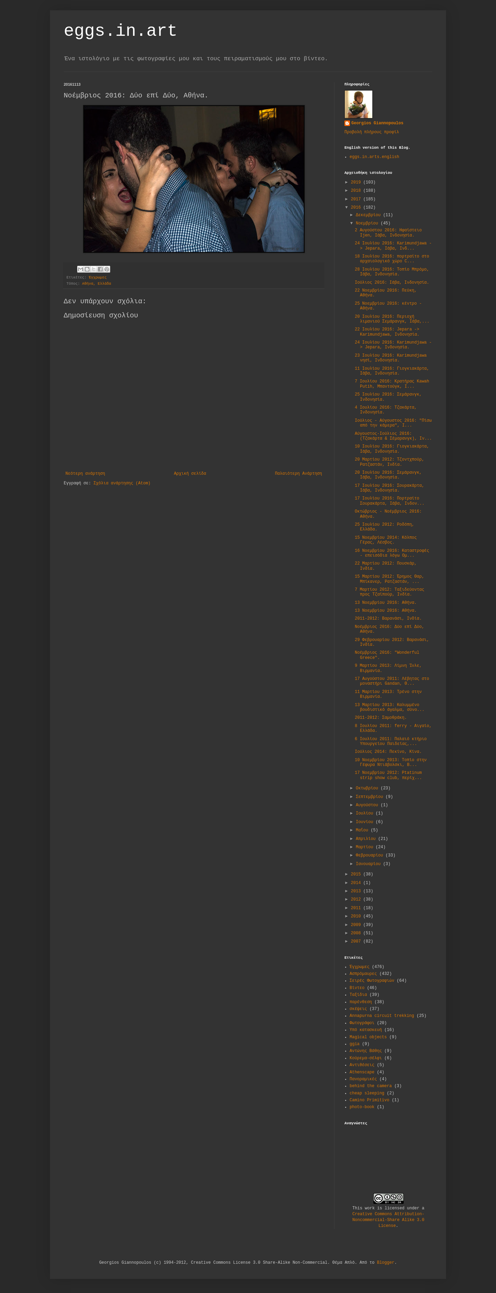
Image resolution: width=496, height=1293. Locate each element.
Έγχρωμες (98, 277)
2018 (357, 190)
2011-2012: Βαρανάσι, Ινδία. (388, 618)
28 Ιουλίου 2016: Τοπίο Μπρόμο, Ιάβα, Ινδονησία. (392, 272)
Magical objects (368, 1037)
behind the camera (371, 1086)
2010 (357, 916)
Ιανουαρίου (369, 864)
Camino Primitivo (369, 1100)
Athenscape (362, 1072)
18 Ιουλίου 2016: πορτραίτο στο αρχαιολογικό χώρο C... (392, 259)
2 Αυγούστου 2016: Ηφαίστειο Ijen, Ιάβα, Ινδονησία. (388, 233)
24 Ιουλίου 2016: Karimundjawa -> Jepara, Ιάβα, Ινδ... (393, 246)
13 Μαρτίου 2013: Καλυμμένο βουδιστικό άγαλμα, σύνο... (389, 707)
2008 (357, 933)
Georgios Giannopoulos (377, 123)
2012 (357, 899)
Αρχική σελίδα (190, 473)
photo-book (362, 1107)
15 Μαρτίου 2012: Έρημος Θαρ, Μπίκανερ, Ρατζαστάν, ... (389, 579)
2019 (357, 182)
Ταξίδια (358, 994)
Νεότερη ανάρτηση (85, 473)
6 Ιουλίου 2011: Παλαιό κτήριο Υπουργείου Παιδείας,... (391, 741)
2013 (357, 891)
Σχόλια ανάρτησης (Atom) (122, 483)
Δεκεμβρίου (369, 215)
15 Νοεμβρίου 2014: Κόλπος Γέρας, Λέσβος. (386, 540)
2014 (357, 883)
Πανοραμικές (363, 1079)
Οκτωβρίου (368, 788)
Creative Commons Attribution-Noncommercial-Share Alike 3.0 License (388, 1220)
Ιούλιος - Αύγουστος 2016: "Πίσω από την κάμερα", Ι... (393, 423)
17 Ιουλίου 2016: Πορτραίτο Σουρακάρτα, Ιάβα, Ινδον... (389, 501)
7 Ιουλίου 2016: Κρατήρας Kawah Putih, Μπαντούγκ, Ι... (392, 384)
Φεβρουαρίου (370, 855)
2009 (357, 925)
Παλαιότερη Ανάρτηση (298, 473)
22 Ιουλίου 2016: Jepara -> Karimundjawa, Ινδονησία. (387, 332)
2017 (357, 199)
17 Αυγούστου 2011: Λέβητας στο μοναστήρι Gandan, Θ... (392, 681)
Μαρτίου (366, 847)
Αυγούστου (368, 805)
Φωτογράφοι (362, 1023)
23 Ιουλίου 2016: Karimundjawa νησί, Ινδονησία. (391, 358)
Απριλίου (367, 839)
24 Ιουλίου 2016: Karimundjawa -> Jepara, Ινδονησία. (393, 345)
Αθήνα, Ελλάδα (96, 284)
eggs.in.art (120, 31)
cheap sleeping (367, 1093)
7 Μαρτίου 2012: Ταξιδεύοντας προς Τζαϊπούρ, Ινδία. (389, 592)
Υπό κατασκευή (366, 1030)
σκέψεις (358, 1009)
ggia (355, 1044)
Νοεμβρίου (368, 223)
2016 (357, 207)
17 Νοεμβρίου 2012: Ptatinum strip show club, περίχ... (388, 775)
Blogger (385, 1262)
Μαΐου (363, 830)
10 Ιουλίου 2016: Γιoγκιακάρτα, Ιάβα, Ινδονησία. (392, 449)
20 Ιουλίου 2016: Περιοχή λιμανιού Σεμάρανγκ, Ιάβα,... (392, 319)
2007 (357, 941)
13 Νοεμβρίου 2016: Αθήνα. (386, 602)
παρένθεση (361, 1002)
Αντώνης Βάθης (366, 1051)
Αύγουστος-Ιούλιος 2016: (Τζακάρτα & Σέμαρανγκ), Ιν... (393, 436)
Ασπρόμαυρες (363, 973)
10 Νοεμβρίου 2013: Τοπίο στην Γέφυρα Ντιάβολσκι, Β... (391, 762)
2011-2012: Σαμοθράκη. (381, 717)
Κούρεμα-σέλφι (366, 1058)
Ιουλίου (366, 813)
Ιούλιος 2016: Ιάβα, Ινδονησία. (392, 282)
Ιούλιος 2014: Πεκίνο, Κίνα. (388, 751)
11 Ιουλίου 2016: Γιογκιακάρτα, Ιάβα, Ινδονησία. (392, 371)
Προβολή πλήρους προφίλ (371, 132)
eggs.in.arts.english (374, 157)
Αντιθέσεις (362, 1065)
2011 (357, 908)
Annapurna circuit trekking (382, 1015)
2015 (357, 874)
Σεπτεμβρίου (370, 797)
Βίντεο (357, 988)
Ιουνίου (366, 822)
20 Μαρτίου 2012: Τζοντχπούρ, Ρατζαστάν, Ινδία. (389, 462)
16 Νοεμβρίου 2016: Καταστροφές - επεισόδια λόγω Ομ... (392, 553)
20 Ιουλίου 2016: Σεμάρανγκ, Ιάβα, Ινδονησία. (388, 475)
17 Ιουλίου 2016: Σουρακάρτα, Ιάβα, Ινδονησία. (389, 488)
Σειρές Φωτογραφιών (372, 980)
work (370, 1208)
